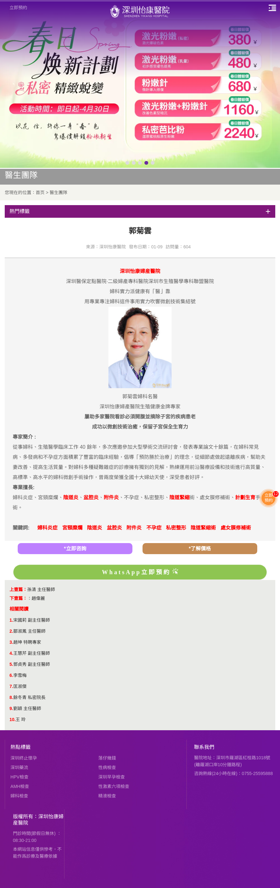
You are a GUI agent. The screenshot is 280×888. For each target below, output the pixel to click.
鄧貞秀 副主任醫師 (31, 664)
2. (11, 631)
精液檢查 (107, 795)
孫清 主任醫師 (41, 589)
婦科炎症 (47, 527)
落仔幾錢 (107, 758)
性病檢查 (107, 767)
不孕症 (153, 527)
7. (11, 686)
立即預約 (18, 7)
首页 (40, 192)
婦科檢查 (19, 795)
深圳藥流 (19, 767)
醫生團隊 (58, 192)
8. (11, 697)
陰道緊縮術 (203, 527)
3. (11, 642)
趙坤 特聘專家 (27, 642)
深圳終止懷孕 (23, 758)
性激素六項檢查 (113, 786)
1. (11, 620)
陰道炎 (94, 527)
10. (12, 719)
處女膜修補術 (236, 527)
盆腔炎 (114, 527)
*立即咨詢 (75, 548)
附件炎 (134, 527)
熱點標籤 (20, 747)
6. (11, 675)
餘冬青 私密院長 (29, 697)
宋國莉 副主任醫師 (31, 620)
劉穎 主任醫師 (27, 708)
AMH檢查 (19, 786)
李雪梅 (20, 675)
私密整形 (176, 527)
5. (11, 664)
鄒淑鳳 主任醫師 (29, 631)
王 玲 (20, 719)
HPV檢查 (19, 776)
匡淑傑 (20, 686)
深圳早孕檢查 (111, 776)
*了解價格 (200, 548)
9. (11, 708)
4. (11, 653)
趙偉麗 (38, 598)
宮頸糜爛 (72, 527)
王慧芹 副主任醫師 (31, 653)
